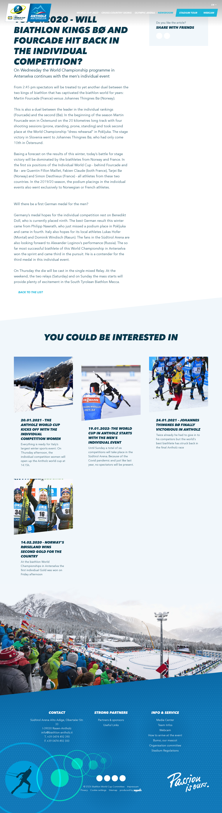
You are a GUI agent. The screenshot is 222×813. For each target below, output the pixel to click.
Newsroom (165, 14)
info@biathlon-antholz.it (57, 732)
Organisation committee (165, 745)
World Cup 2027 (87, 14)
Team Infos (165, 725)
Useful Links (111, 725)
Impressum (133, 787)
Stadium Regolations (165, 750)
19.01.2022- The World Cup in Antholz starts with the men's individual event (110, 435)
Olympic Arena (145, 14)
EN (212, 6)
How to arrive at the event (165, 735)
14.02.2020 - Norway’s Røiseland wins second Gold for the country (42, 549)
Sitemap (113, 790)
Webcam (208, 14)
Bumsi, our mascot (165, 740)
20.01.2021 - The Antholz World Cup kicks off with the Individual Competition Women (41, 429)
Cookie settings (98, 790)
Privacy (84, 790)
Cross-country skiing (116, 14)
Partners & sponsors (111, 720)
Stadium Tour (188, 14)
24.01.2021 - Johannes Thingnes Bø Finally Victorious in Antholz (178, 425)
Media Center (165, 720)
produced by (131, 790)
